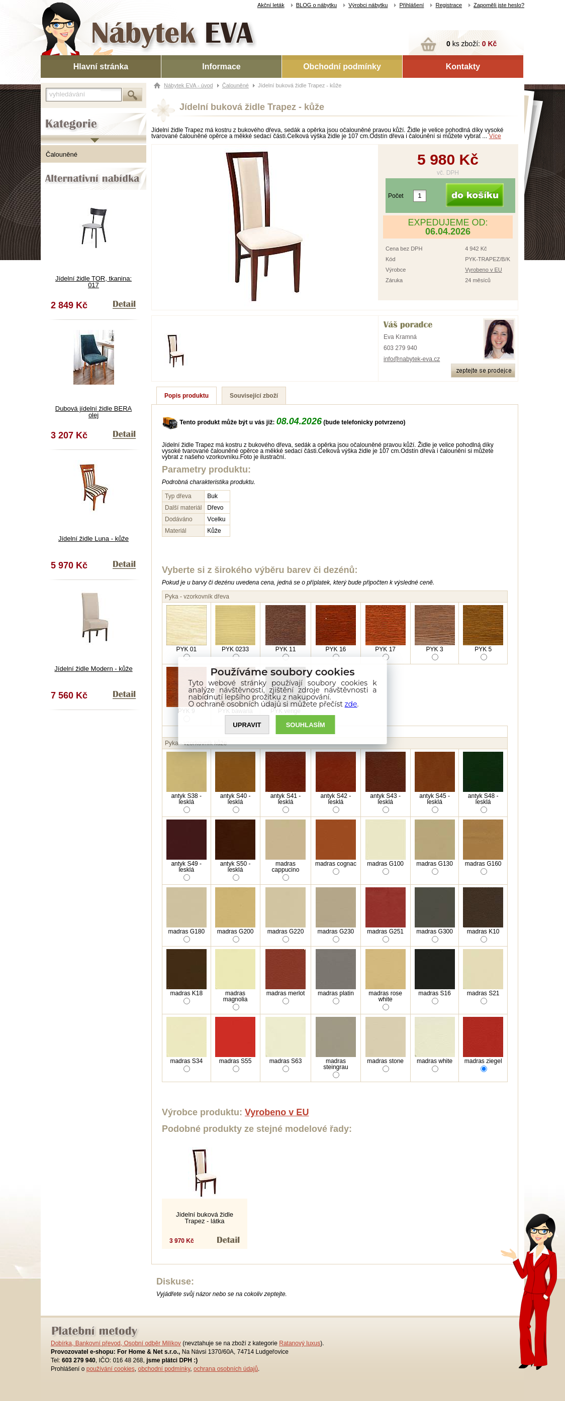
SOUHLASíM (305, 725)
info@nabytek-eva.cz (412, 359)
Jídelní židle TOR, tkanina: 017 (93, 282)
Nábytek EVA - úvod (188, 85)
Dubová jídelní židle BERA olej (93, 412)
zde (351, 704)
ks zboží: (471, 44)
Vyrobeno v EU (483, 270)
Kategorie (54, 116)
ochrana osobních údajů (226, 1368)
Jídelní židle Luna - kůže (93, 538)
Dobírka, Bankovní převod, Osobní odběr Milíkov (116, 1343)
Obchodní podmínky (342, 66)
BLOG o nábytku (316, 5)
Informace (221, 66)
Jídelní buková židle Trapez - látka (204, 1218)
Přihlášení (411, 5)
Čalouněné (61, 154)
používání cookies (110, 1368)
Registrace (448, 5)
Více (495, 136)
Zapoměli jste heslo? (499, 5)
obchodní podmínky (164, 1368)
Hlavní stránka (100, 66)
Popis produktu (186, 395)
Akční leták (271, 5)
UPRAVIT (247, 725)
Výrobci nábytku (368, 5)
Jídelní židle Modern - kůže (93, 668)
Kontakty (463, 66)
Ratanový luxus (299, 1343)
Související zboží (254, 395)
